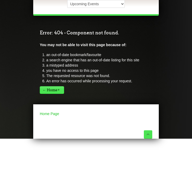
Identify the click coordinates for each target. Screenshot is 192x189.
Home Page (49, 114)
